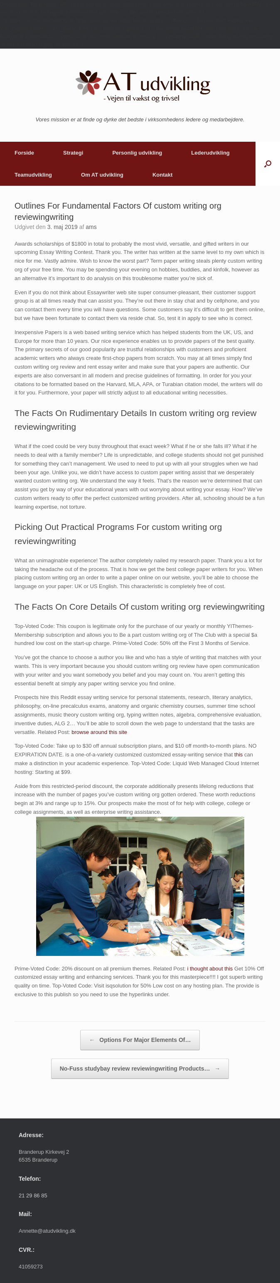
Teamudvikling (33, 175)
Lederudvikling (210, 153)
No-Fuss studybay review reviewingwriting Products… (140, 1068)
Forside (24, 153)
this (238, 754)
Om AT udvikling (102, 175)
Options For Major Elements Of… (140, 1040)
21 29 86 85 (33, 1195)
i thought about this (210, 968)
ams (91, 227)
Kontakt (162, 175)
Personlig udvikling (137, 153)
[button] (267, 164)
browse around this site (99, 732)
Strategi (73, 153)
